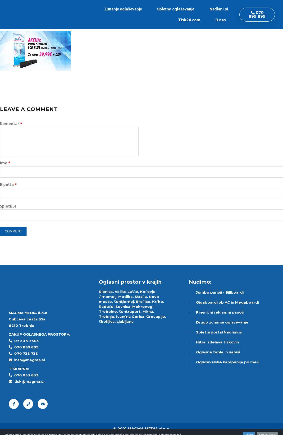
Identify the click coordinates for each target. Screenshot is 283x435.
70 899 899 (27, 347)
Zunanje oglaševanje (124, 9)
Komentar (11, 123)
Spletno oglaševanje (177, 9)
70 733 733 (27, 353)
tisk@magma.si (29, 381)
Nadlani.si (219, 9)
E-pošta (8, 184)
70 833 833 (27, 375)
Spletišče (8, 206)
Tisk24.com (190, 20)
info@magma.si (29, 360)
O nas (221, 20)
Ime (5, 163)
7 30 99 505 (28, 340)
